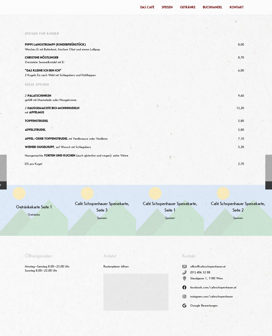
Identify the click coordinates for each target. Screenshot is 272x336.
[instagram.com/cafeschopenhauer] (186, 297)
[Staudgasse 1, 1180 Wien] (186, 279)
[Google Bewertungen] (186, 306)
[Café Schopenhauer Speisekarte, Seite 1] (170, 210)
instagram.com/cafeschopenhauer (211, 296)
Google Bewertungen (204, 305)
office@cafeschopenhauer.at (207, 266)
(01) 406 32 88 (200, 272)
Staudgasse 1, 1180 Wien (206, 278)
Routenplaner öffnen (116, 266)
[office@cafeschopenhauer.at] (186, 267)
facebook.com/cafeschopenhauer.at (213, 287)
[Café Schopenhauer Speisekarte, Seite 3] (102, 210)
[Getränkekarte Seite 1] (34, 210)
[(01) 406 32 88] (186, 273)
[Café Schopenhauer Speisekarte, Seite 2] (238, 210)
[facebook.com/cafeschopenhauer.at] (186, 288)
